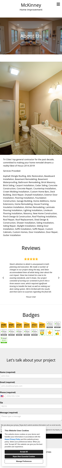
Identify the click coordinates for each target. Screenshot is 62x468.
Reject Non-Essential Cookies (24, 457)
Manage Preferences (24, 461)
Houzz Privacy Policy (12, 439)
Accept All (24, 452)
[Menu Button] (58, 4)
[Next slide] (59, 278)
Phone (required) (31, 394)
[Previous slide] (3, 278)
